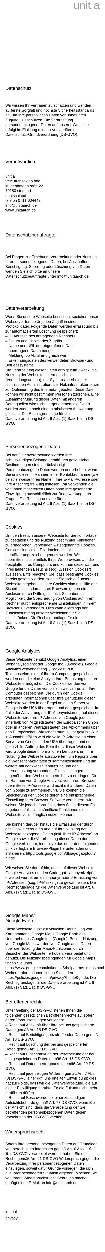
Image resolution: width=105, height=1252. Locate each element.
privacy (11, 1218)
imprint (11, 1212)
